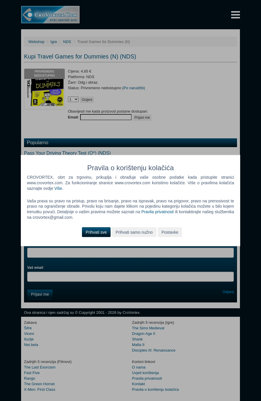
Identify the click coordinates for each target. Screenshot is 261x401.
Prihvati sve (96, 232)
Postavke (170, 232)
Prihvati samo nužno (134, 232)
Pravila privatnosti (157, 211)
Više (58, 188)
